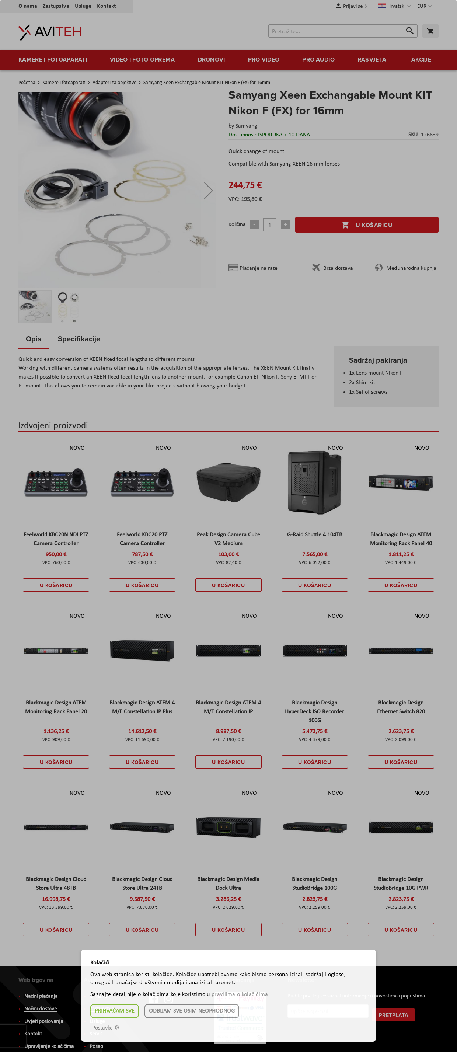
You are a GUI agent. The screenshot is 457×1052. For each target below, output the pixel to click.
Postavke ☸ (105, 1028)
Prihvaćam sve (115, 1011)
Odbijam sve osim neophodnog (192, 1011)
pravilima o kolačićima (240, 994)
